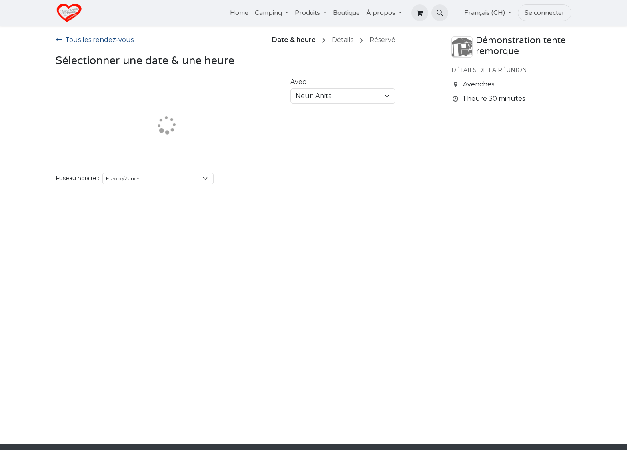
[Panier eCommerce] (419, 12)
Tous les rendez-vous (95, 40)
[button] (439, 12)
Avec (298, 82)
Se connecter (545, 13)
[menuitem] (239, 13)
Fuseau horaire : (77, 178)
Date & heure (294, 40)
